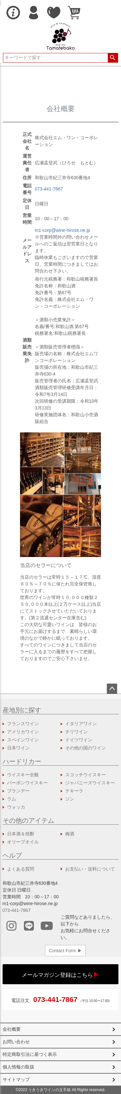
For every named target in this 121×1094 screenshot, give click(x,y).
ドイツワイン (78, 739)
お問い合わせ (16, 1041)
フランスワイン (23, 723)
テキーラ (74, 790)
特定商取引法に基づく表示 (30, 1054)
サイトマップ (16, 1079)
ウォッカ (16, 807)
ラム (11, 798)
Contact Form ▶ (65, 950)
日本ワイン (18, 747)
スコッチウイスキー (85, 774)
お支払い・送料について (90, 869)
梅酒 (69, 833)
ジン (69, 798)
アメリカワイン (23, 731)
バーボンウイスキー (27, 782)
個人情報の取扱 (18, 1066)
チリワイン (76, 731)
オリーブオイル (23, 841)
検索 (113, 57)
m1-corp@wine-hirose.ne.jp (62, 230)
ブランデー (18, 790)
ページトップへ (112, 689)
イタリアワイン (81, 723)
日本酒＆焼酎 (20, 833)
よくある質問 (20, 869)
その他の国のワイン (85, 747)
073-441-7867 (49, 188)
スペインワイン (23, 739)
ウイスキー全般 (23, 774)
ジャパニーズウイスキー (90, 782)
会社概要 (12, 1029)
